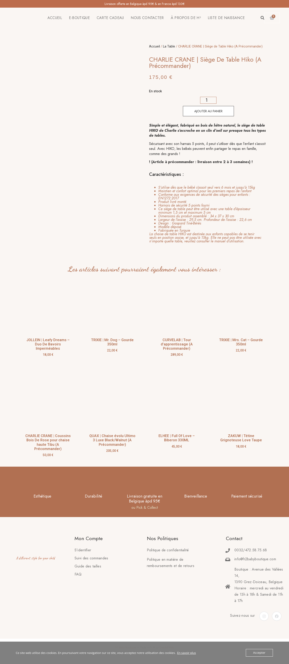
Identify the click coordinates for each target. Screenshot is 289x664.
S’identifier (83, 550)
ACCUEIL (54, 17)
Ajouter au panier (208, 111)
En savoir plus (186, 653)
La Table (169, 46)
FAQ (78, 574)
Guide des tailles (88, 566)
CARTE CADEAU (110, 17)
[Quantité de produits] (208, 100)
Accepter (259, 653)
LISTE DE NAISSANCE (226, 17)
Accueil (154, 46)
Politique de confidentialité (168, 550)
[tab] (206, 214)
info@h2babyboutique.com (255, 559)
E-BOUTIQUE (79, 17)
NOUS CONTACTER (147, 17)
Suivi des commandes (91, 558)
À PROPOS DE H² (186, 17)
